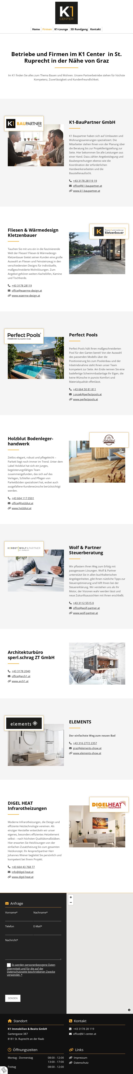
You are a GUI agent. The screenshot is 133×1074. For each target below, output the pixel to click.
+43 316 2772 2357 (85, 743)
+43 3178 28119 (22, 285)
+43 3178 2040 (21, 671)
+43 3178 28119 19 (85, 180)
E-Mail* (37, 926)
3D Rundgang (79, 29)
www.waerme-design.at (26, 295)
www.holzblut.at (21, 508)
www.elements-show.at (87, 753)
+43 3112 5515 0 (83, 603)
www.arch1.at (20, 681)
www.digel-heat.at (22, 877)
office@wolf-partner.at (86, 608)
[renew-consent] (4, 1070)
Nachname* (40, 912)
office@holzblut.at (22, 503)
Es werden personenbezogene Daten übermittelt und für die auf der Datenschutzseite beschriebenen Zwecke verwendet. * (31, 969)
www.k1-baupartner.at (86, 190)
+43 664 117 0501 (23, 498)
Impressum (80, 1057)
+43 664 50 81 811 (84, 389)
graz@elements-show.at (87, 748)
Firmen (47, 29)
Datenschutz (81, 1062)
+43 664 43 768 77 (23, 867)
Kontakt (95, 29)
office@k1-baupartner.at (87, 185)
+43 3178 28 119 (83, 1029)
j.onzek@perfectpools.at (87, 394)
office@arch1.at (21, 676)
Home (36, 29)
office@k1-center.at (84, 1034)
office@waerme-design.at (27, 290)
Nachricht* (11, 940)
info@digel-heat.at (22, 872)
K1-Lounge (61, 29)
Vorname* (11, 912)
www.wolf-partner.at (85, 613)
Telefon (9, 926)
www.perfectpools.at (85, 399)
